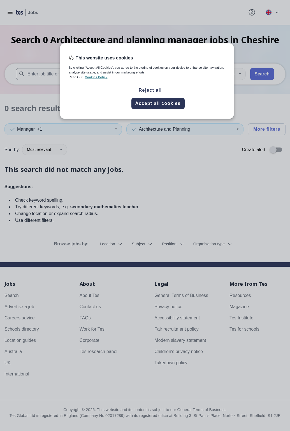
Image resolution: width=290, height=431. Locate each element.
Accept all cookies (158, 103)
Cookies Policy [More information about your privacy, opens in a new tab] (96, 77)
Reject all (150, 90)
